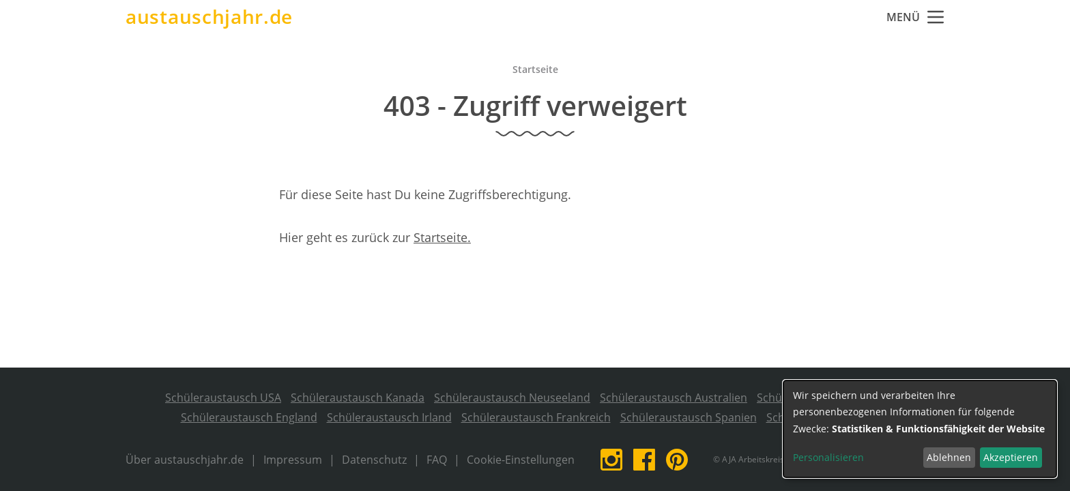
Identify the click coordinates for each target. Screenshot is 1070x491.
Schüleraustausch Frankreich (536, 417)
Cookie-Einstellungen (521, 459)
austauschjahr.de (209, 16)
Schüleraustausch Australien (673, 397)
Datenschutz (374, 459)
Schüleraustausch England (249, 417)
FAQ (436, 459)
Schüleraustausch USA (223, 397)
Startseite (535, 69)
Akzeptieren (1010, 457)
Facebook (644, 460)
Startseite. (442, 237)
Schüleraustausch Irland (389, 417)
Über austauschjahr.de (185, 459)
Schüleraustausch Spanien (688, 417)
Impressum (292, 459)
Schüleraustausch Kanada (357, 397)
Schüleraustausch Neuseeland (512, 397)
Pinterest (677, 460)
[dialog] (919, 429)
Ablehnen (949, 457)
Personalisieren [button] (828, 457)
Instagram (611, 460)
